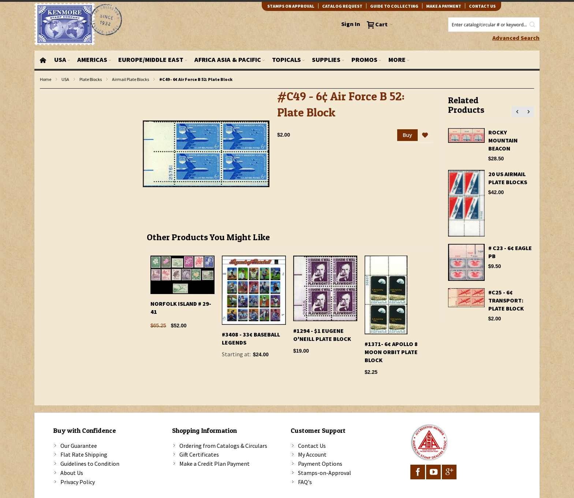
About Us (71, 472)
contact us (482, 6)
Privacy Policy (77, 482)
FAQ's (305, 482)
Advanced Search (516, 37)
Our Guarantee (78, 445)
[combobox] (494, 24)
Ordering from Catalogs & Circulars (223, 445)
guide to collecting (394, 6)
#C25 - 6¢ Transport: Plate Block (506, 300)
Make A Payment (443, 6)
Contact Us (312, 445)
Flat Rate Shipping (83, 454)
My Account (312, 454)
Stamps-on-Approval (324, 472)
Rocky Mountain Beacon (503, 140)
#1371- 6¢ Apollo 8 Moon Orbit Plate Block (391, 352)
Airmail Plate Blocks (130, 79)
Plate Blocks (90, 79)
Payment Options (320, 463)
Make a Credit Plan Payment (214, 463)
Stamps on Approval (290, 6)
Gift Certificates (199, 454)
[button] (425, 135)
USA (65, 79)
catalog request (342, 6)
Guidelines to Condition (89, 463)
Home (45, 79)
